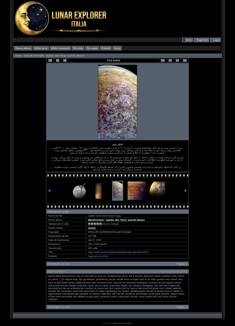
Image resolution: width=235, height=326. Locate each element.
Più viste (78, 48)
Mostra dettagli (110, 223)
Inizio (188, 40)
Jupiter (92, 228)
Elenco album (23, 48)
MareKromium (96, 219)
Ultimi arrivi (41, 48)
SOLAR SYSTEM (33, 55)
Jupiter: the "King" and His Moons (65, 55)
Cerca (117, 48)
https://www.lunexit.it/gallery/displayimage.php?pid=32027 (118, 252)
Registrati (202, 40)
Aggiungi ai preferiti (98, 256)
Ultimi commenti (60, 48)
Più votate (92, 48)
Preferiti (105, 48)
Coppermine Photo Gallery (122, 323)
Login (216, 40)
